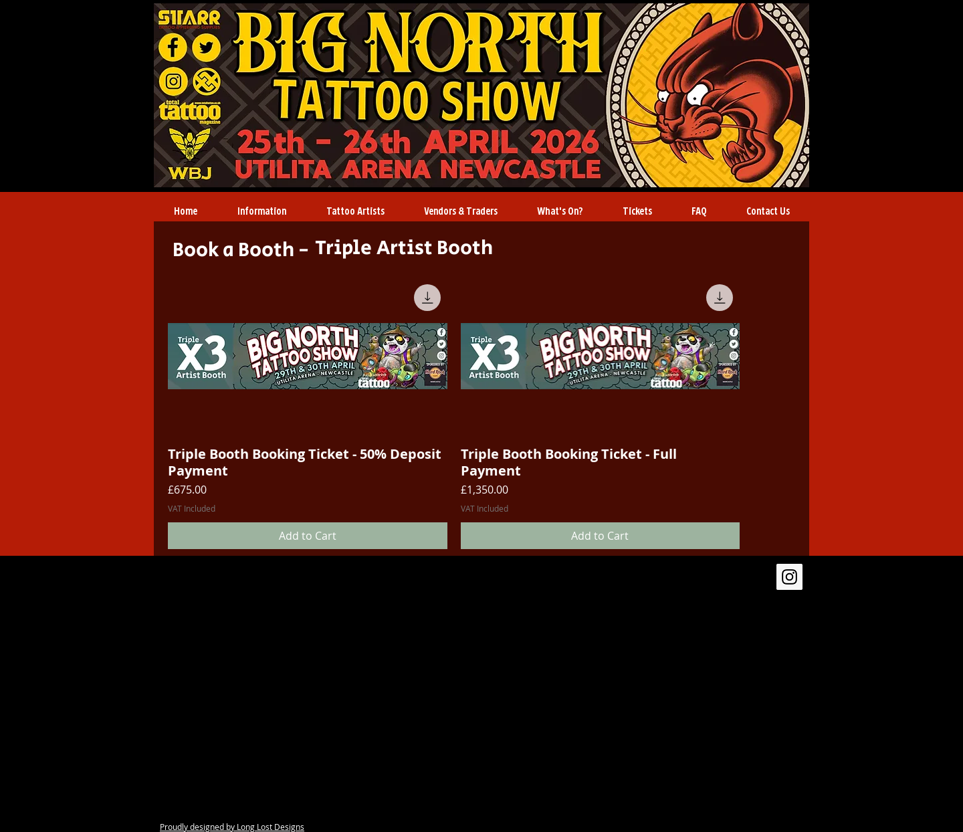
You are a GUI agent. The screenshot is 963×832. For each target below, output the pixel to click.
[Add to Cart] (307, 535)
